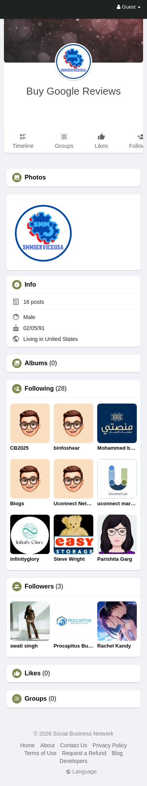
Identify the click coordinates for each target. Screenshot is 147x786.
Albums (36, 363)
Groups (36, 699)
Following (39, 389)
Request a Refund (84, 753)
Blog (117, 753)
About (47, 745)
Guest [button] (129, 7)
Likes (33, 673)
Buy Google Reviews (73, 91)
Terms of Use (40, 753)
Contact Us (73, 745)
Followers (39, 586)
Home (27, 745)
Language (81, 771)
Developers (73, 761)
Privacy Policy (110, 745)
